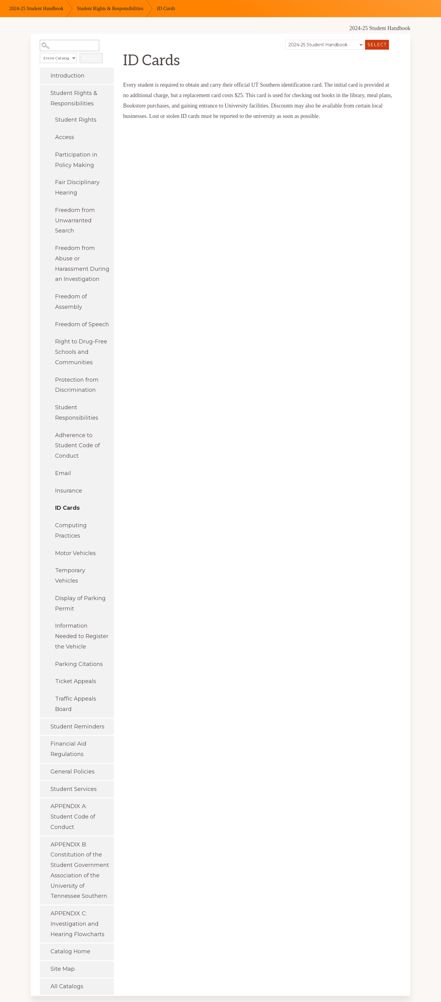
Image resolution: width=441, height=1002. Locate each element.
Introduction (68, 75)
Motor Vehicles (75, 553)
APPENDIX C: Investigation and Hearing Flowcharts (77, 924)
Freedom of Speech (82, 324)
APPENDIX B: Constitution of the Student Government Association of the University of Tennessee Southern (80, 870)
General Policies (73, 771)
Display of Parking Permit (80, 603)
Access (64, 137)
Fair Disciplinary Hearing (77, 187)
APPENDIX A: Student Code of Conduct (73, 816)
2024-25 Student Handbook (36, 8)
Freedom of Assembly (71, 301)
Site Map (63, 969)
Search (91, 58)
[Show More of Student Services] (44, 788)
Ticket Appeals (75, 681)
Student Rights (75, 119)
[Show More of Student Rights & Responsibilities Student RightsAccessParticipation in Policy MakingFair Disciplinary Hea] (44, 92)
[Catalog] (324, 45)
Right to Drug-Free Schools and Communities (81, 352)
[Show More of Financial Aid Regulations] (44, 743)
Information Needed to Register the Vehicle (81, 636)
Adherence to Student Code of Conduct (77, 445)
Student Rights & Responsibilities (110, 8)
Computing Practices (71, 530)
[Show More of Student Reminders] (44, 726)
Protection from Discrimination (77, 385)
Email (63, 473)
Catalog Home (70, 951)
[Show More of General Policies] (44, 771)
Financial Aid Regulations (68, 749)
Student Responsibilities (76, 412)
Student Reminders (77, 726)
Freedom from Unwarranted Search (75, 220)
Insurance (68, 490)
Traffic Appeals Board (75, 704)
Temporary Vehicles (70, 575)
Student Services (74, 789)
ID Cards (67, 508)
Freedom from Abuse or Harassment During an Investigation (82, 263)
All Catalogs (67, 986)
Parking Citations (79, 664)
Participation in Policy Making (76, 159)
